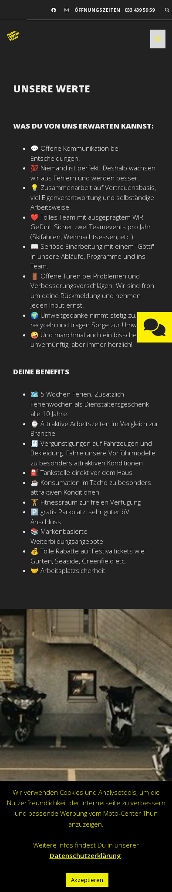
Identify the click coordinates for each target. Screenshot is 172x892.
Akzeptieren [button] (87, 880)
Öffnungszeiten (97, 10)
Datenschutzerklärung (85, 855)
